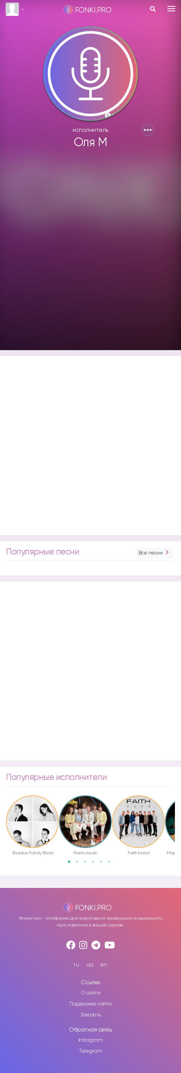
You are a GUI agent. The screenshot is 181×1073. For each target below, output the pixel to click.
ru (76, 965)
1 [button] (71, 864)
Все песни (154, 553)
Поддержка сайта (90, 1004)
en (103, 965)
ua (89, 965)
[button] (147, 130)
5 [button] (103, 864)
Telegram (90, 1051)
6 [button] (111, 864)
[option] (32, 826)
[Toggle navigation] (171, 8)
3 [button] (87, 864)
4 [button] (95, 864)
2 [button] (79, 864)
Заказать (90, 1014)
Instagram (90, 1040)
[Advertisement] (89, 253)
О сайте (91, 993)
